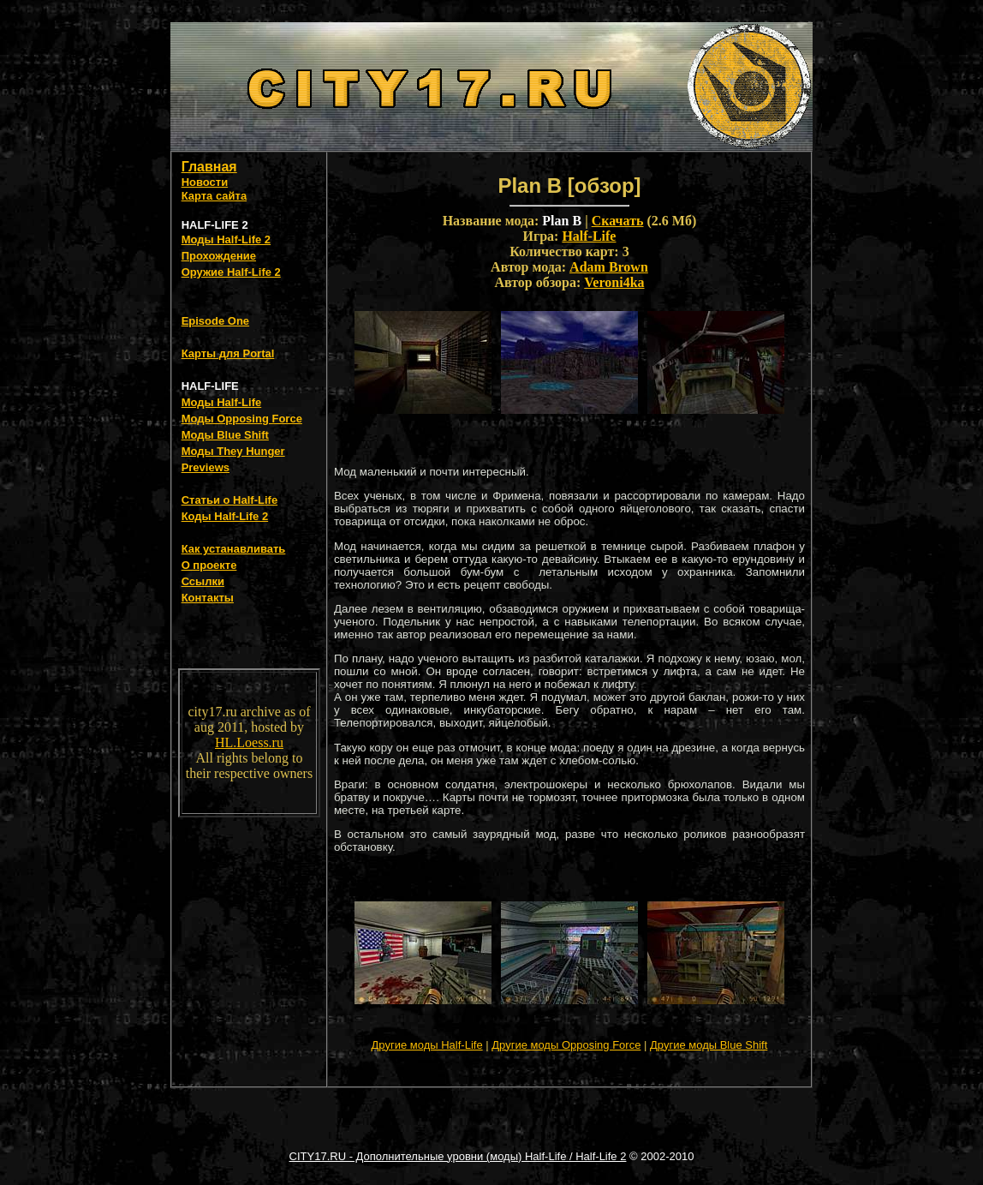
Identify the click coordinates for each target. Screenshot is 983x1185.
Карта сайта (214, 195)
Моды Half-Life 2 (226, 239)
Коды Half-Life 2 (225, 516)
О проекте (209, 565)
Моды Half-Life (222, 402)
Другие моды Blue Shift (708, 1044)
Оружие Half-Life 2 (231, 272)
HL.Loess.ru (249, 742)
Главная (209, 166)
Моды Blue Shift (225, 434)
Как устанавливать (234, 548)
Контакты (208, 597)
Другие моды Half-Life (427, 1044)
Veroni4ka (614, 282)
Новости (205, 182)
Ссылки (203, 581)
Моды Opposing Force (242, 418)
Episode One (215, 320)
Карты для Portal (228, 353)
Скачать (618, 220)
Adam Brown (608, 267)
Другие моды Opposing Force (566, 1044)
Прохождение (219, 255)
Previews (205, 467)
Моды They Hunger (233, 451)
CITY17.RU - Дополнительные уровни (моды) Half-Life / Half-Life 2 (458, 1156)
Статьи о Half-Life (230, 500)
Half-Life (589, 236)
